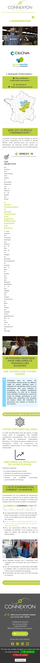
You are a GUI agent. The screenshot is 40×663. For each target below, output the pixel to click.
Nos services (6, 12)
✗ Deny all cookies (20, 655)
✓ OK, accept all (27, 652)
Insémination (31, 12)
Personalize (20, 660)
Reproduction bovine (18, 12)
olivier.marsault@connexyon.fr (22, 87)
